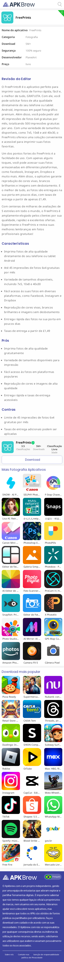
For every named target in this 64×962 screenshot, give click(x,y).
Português (52, 877)
